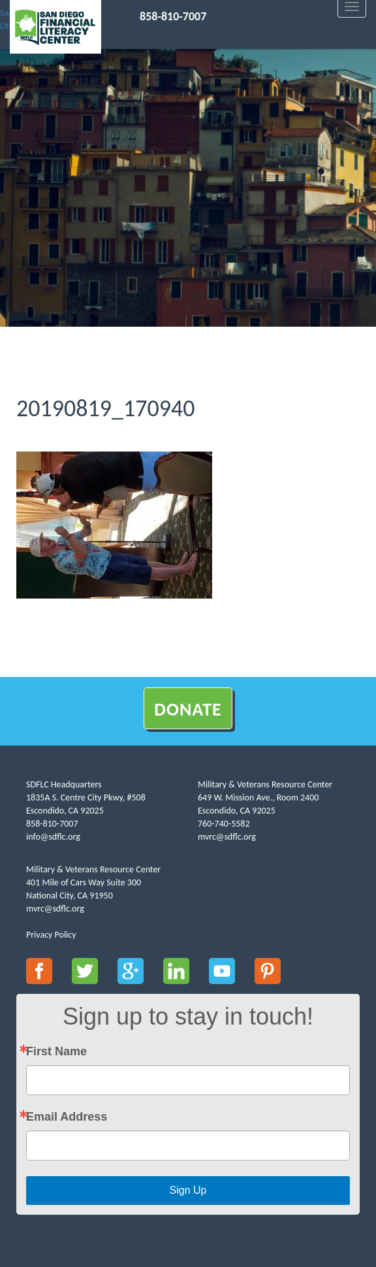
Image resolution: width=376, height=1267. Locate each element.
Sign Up (188, 1190)
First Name (56, 1051)
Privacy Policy (51, 934)
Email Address (66, 1117)
